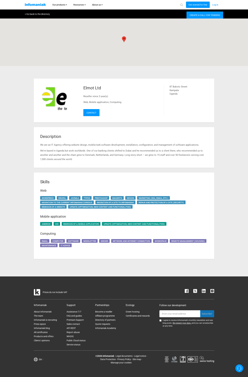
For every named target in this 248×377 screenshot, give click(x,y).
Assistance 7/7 (74, 311)
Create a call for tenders (205, 15)
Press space (40, 324)
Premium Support (75, 320)
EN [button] (41, 359)
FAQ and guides (74, 316)
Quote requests (102, 324)
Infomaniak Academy (105, 328)
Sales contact (73, 324)
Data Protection (108, 359)
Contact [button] (91, 112)
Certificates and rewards (138, 316)
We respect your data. (182, 323)
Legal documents (124, 356)
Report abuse (73, 332)
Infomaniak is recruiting (45, 320)
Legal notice (140, 356)
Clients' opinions (42, 340)
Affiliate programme (105, 316)
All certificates (41, 332)
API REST (71, 328)
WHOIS (70, 336)
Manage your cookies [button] (121, 362)
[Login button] (198, 5)
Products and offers (43, 336)
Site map (137, 359)
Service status (73, 344)
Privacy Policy (124, 359)
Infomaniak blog (42, 328)
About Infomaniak (43, 311)
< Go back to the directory (37, 14)
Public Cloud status (76, 340)
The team (38, 316)
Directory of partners (105, 320)
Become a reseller (103, 311)
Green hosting (133, 311)
